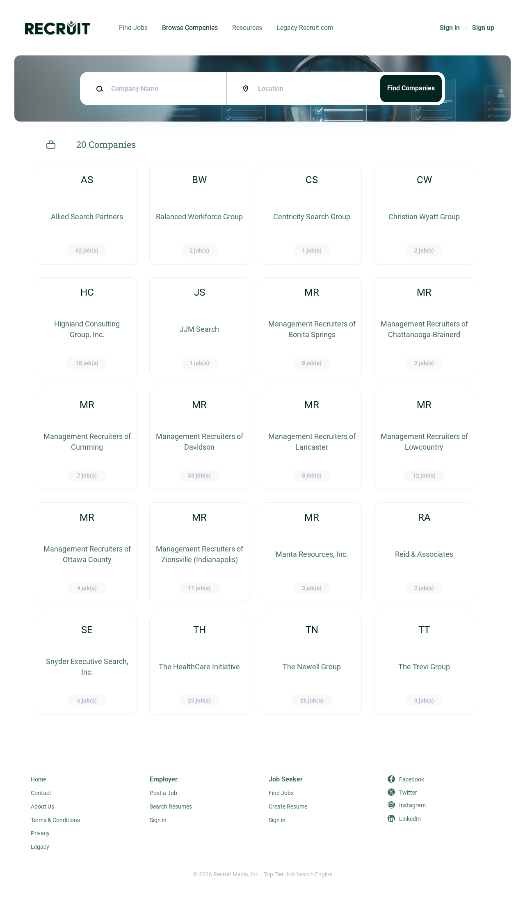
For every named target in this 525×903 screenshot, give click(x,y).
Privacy (40, 833)
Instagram (412, 805)
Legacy (40, 846)
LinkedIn (410, 819)
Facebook (411, 779)
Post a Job (163, 793)
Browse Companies (190, 28)
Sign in (450, 28)
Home (38, 779)
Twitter (408, 792)
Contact (41, 793)
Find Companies (411, 88)
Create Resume (288, 806)
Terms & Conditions (55, 820)
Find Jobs (133, 28)
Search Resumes (171, 806)
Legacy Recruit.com (304, 28)
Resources (247, 28)
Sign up (483, 28)
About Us (42, 806)
